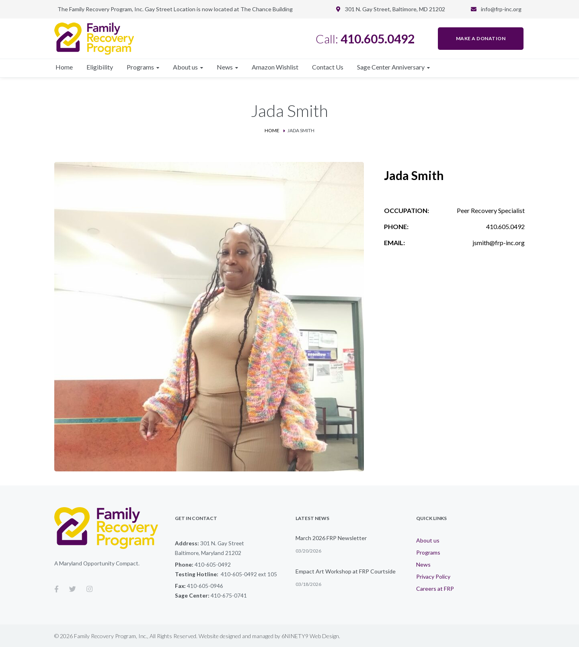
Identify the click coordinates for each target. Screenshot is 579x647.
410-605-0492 (213, 564)
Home (272, 130)
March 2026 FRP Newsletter (331, 537)
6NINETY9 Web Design (310, 636)
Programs (428, 552)
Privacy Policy (433, 576)
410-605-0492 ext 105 (249, 574)
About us (427, 540)
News (423, 564)
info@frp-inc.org (501, 9)
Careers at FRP (435, 588)
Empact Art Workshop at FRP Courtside (346, 571)
